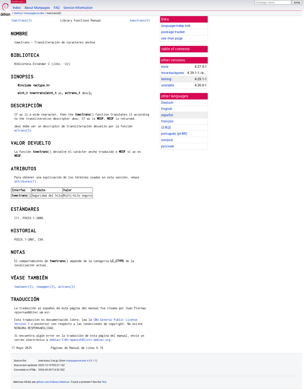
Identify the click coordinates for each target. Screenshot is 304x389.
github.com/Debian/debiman (53, 382)
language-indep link (175, 26)
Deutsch (167, 103)
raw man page (171, 38)
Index (17, 8)
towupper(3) (45, 286)
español (167, 115)
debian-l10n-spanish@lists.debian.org (80, 339)
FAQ (57, 8)
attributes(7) (25, 181)
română (167, 140)
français (167, 121)
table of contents (176, 49)
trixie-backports (172, 73)
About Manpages (37, 8)
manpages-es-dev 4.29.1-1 (81, 360)
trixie (164, 67)
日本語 (166, 127)
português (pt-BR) (174, 134)
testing (18, 13)
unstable (167, 85)
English (166, 109)
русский (167, 146)
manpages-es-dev (34, 13)
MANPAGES (18, 1)
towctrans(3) (21, 20)
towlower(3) (23, 286)
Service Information (78, 8)
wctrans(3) (22, 130)
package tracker (173, 32)
